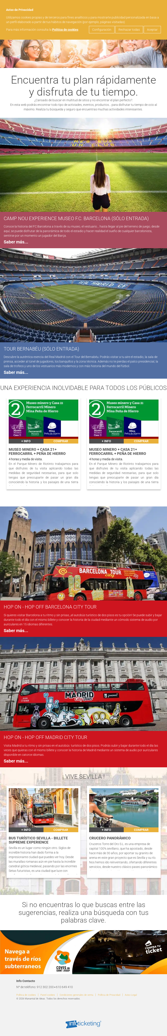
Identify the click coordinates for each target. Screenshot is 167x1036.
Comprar (60, 441)
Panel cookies (47, 995)
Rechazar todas (129, 29)
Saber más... (16, 242)
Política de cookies (65, 29)
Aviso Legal (131, 995)
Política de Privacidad (109, 995)
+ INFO (26, 441)
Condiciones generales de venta (76, 995)
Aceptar (152, 29)
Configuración (101, 29)
